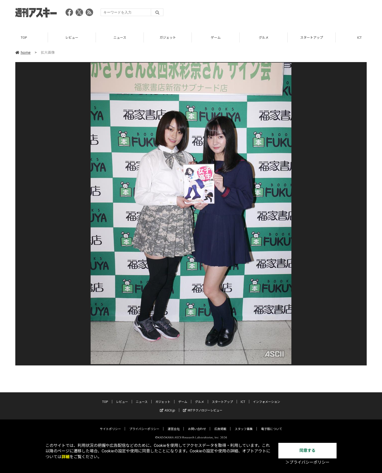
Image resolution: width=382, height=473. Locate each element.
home (23, 52)
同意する (307, 450)
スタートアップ (311, 37)
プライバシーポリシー (144, 424)
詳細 (65, 456)
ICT (243, 397)
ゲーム (216, 37)
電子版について (271, 424)
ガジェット (168, 37)
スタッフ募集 (244, 424)
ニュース (119, 37)
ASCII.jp (167, 406)
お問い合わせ (197, 424)
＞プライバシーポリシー (307, 462)
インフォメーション (266, 397)
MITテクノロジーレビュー (202, 406)
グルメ (264, 37)
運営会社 (174, 424)
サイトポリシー (110, 424)
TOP (24, 37)
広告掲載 (220, 424)
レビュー (71, 37)
